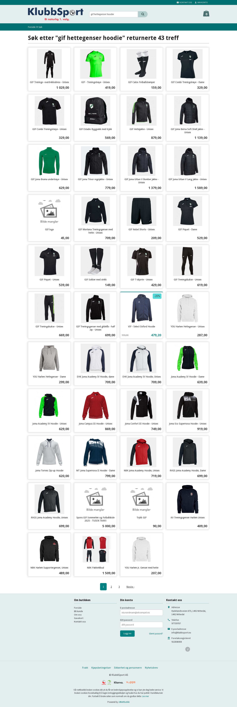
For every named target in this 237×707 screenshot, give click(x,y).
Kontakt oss (80, 621)
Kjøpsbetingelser (101, 667)
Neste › (130, 586)
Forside (32, 26)
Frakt (85, 667)
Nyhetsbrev (151, 667)
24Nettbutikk (124, 702)
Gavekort (78, 618)
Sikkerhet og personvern (128, 667)
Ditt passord (126, 619)
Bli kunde (78, 611)
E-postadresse (127, 607)
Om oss (78, 614)
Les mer (145, 696)
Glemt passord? (156, 633)
